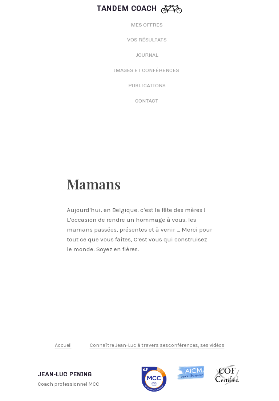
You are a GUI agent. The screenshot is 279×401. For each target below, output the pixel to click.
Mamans (94, 184)
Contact (146, 101)
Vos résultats (147, 40)
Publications (147, 86)
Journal (147, 55)
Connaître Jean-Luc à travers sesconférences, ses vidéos (157, 345)
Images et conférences (146, 70)
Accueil (63, 345)
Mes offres (147, 25)
